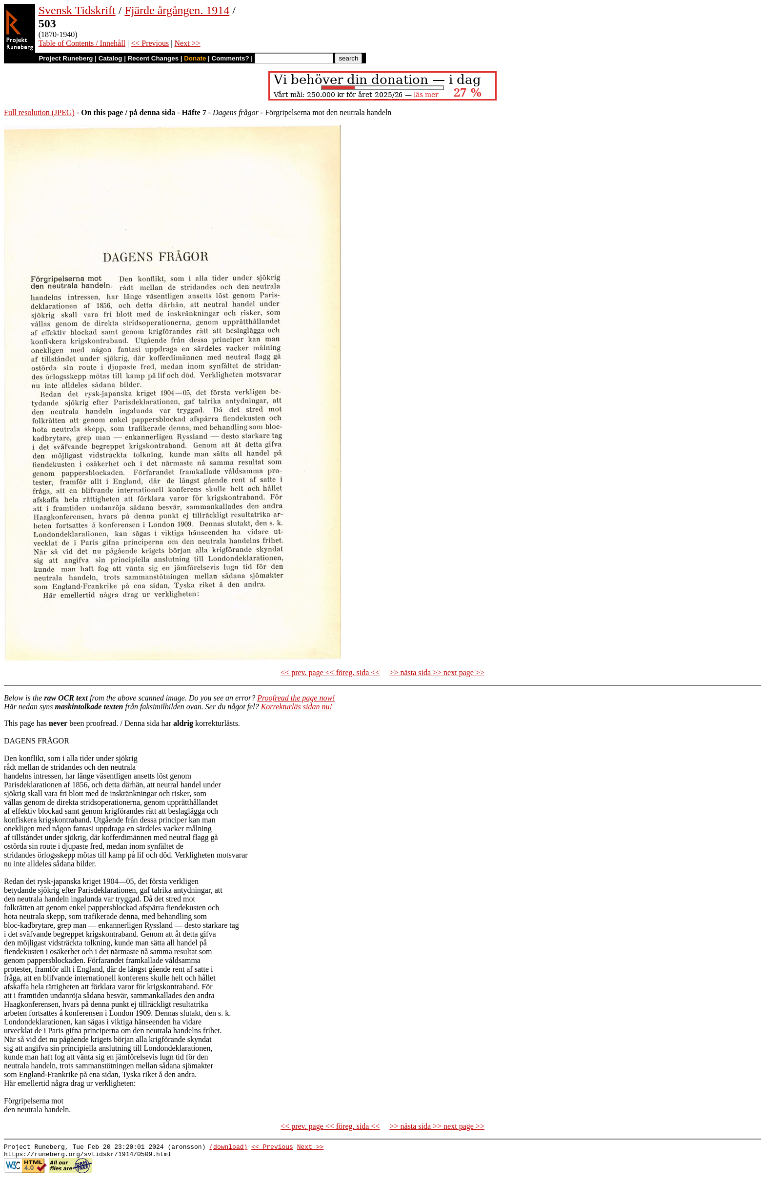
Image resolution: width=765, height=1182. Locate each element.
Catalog (110, 58)
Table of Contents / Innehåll (82, 43)
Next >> (187, 43)
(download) (228, 1147)
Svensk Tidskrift (77, 10)
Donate (195, 58)
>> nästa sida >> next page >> (436, 672)
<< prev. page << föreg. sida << (330, 672)
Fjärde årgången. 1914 (176, 10)
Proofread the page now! (296, 698)
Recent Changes (153, 58)
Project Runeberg (66, 58)
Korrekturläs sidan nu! (296, 706)
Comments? (230, 58)
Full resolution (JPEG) (39, 112)
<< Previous (150, 43)
